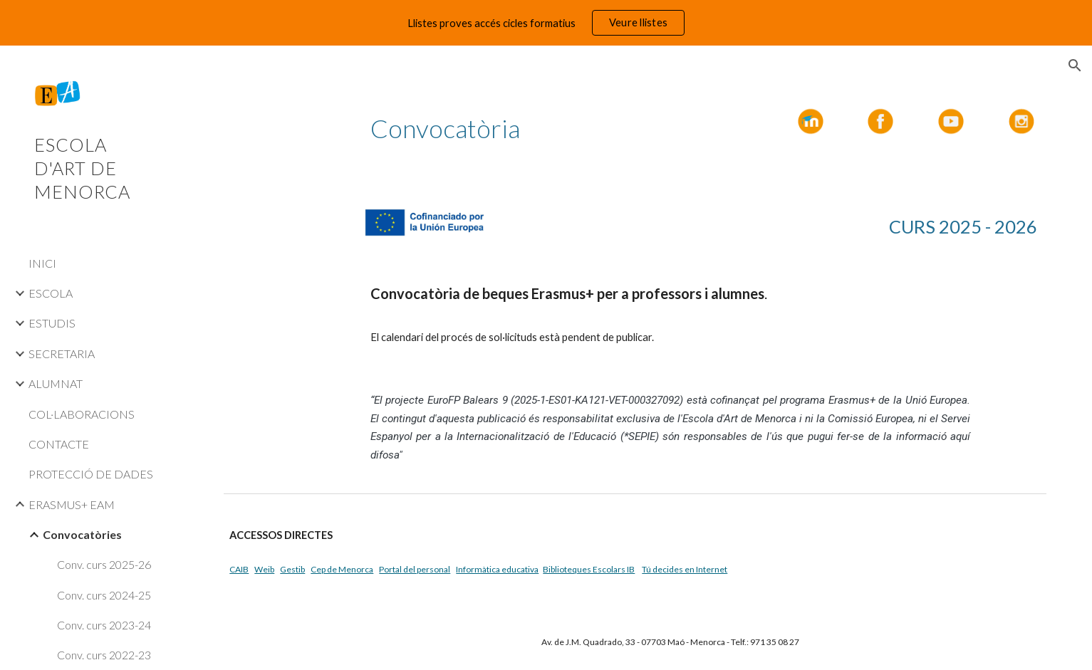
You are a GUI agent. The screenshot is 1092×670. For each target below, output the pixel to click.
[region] (546, 23)
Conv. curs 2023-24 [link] (104, 625)
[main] (495, 128)
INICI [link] (42, 263)
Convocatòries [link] (82, 534)
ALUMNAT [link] (55, 383)
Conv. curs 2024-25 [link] (104, 595)
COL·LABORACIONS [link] (81, 414)
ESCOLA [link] (50, 293)
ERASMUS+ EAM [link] (71, 504)
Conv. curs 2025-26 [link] (104, 564)
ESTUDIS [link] (52, 323)
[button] (1075, 65)
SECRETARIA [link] (61, 353)
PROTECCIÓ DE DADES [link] (90, 474)
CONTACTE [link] (58, 444)
